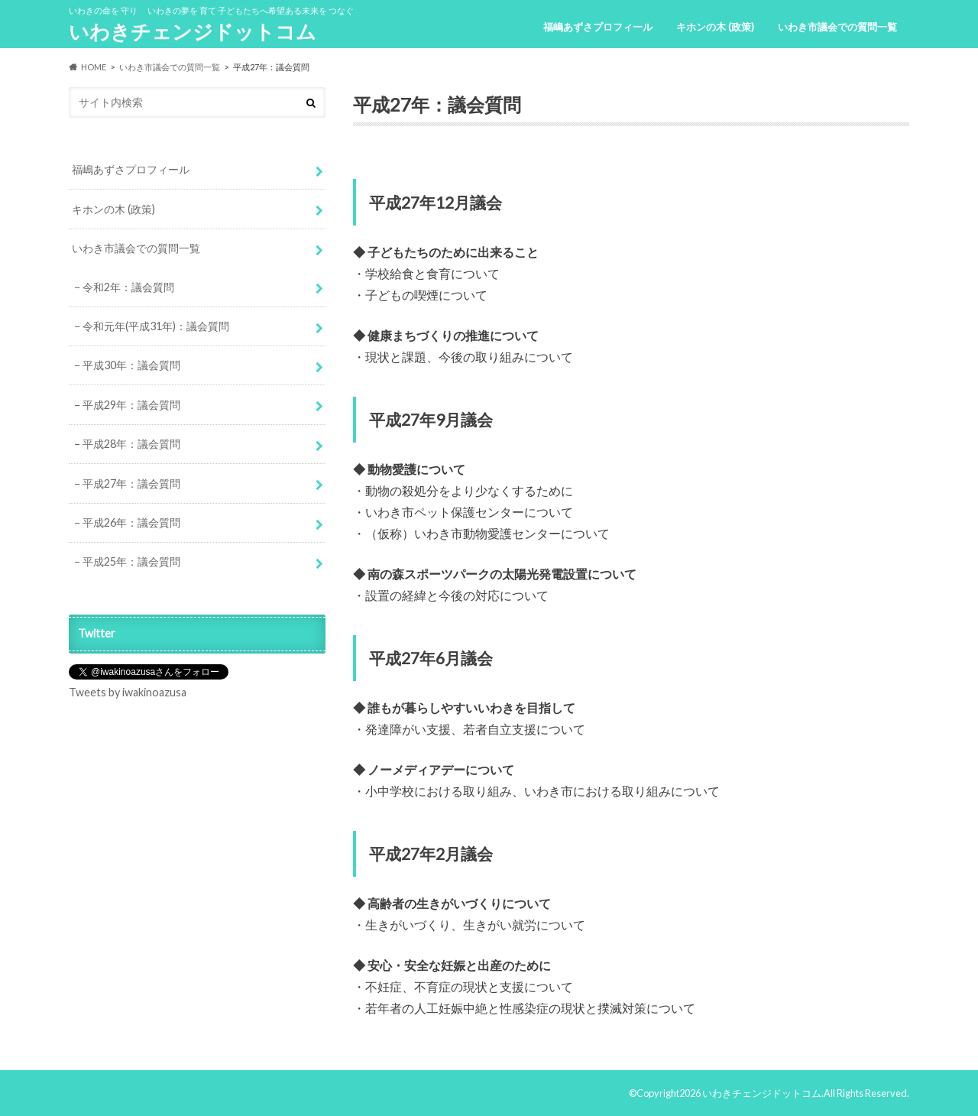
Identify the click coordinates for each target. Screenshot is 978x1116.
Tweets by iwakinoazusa (127, 692)
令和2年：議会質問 (128, 287)
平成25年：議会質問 (131, 561)
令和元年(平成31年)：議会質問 (156, 326)
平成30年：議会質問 (131, 364)
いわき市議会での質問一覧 (837, 27)
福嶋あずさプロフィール (598, 27)
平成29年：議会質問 (131, 404)
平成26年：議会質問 (131, 522)
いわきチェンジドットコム (192, 31)
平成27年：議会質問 (131, 483)
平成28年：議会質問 (131, 443)
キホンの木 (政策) (715, 27)
